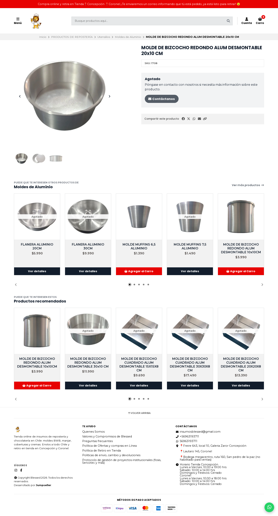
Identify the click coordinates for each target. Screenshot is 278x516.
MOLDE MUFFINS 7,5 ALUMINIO (190, 246)
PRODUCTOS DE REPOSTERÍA (72, 36)
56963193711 (186, 441)
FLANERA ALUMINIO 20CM (37, 246)
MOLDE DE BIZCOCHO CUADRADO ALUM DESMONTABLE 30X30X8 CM (190, 364)
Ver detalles (37, 271)
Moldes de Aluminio (128, 36)
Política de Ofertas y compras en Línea (109, 445)
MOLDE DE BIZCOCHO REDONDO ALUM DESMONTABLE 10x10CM (241, 248)
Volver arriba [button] (139, 413)
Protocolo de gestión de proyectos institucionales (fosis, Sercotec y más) (121, 461)
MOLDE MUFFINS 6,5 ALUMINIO (139, 246)
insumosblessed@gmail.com (197, 431)
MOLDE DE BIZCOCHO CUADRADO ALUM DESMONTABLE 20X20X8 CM (241, 364)
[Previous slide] (20, 96)
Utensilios (103, 36)
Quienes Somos (93, 431)
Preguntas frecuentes (97, 441)
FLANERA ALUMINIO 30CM (88, 246)
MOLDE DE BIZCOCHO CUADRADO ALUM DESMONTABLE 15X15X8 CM (139, 364)
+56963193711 (187, 436)
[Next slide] (109, 96)
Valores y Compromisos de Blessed (107, 436)
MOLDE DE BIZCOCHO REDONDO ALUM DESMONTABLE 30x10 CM (88, 362)
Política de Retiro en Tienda (101, 450)
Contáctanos (161, 99)
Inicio (42, 36)
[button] (205, 118)
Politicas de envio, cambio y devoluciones (111, 455)
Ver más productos (248, 185)
